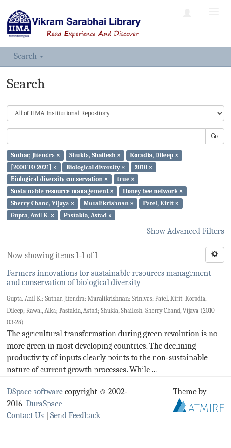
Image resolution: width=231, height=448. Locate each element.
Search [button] (28, 56)
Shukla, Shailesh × (95, 155)
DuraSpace (44, 404)
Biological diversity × (95, 166)
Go (214, 136)
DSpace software (35, 392)
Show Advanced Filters (185, 231)
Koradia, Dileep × (154, 155)
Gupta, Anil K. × (32, 214)
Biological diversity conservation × (59, 178)
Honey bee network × (153, 191)
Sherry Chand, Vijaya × (42, 203)
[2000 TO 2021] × (34, 166)
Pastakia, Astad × (88, 214)
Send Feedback (75, 415)
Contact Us (25, 415)
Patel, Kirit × (160, 203)
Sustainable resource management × (62, 191)
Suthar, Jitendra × (35, 155)
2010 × (143, 166)
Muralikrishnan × (109, 203)
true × (126, 178)
